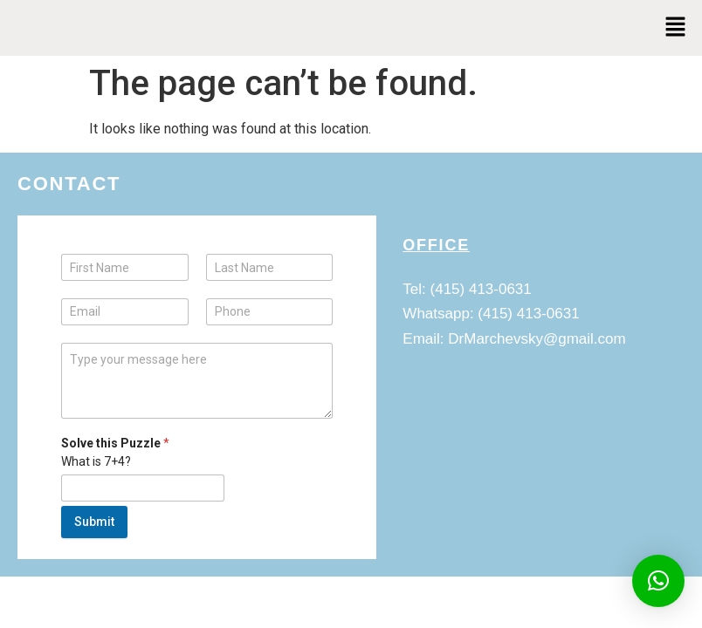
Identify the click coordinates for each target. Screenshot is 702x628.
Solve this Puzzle (115, 443)
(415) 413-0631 (481, 289)
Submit (94, 522)
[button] (675, 28)
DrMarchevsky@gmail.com (536, 339)
